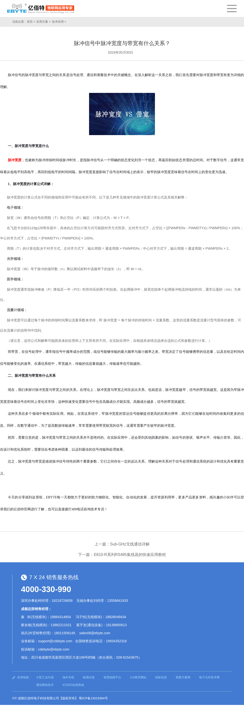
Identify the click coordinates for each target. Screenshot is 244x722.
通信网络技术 (45, 685)
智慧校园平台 (112, 677)
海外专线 (68, 677)
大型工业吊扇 (45, 677)
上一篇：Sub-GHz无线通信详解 (122, 544)
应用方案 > (43, 21)
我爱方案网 (183, 677)
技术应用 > (59, 21)
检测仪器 (89, 677)
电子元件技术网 (209, 677)
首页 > (31, 21)
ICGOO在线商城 (73, 685)
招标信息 (161, 677)
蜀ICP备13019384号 (93, 698)
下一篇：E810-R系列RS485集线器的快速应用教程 (122, 555)
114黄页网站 (138, 677)
